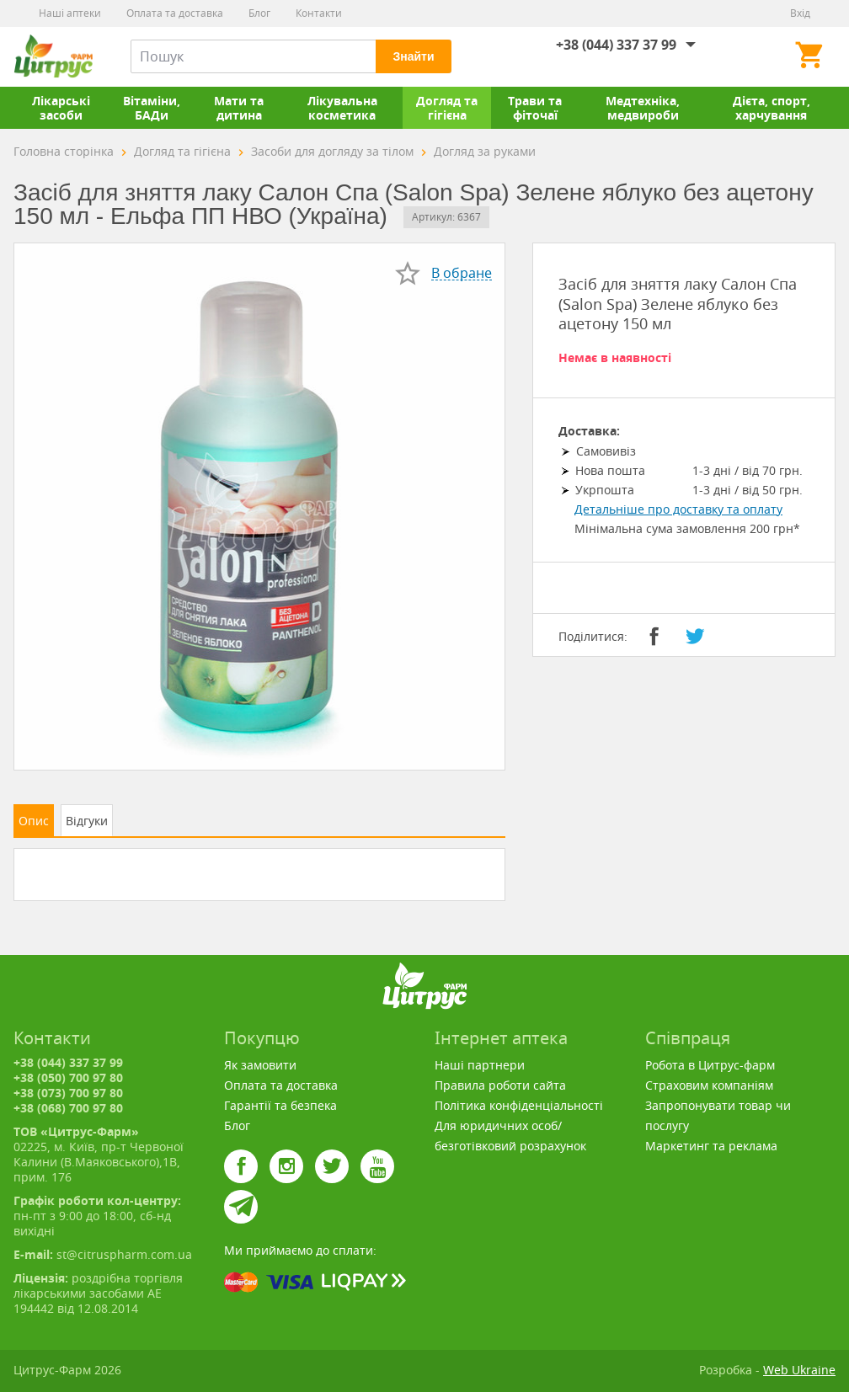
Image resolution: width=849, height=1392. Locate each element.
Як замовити (260, 1065)
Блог (259, 13)
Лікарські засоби (61, 108)
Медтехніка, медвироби (643, 108)
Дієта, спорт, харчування (771, 108)
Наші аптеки (70, 13)
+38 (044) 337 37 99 (616, 44)
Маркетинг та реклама (711, 1146)
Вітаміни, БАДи (151, 108)
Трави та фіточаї (535, 108)
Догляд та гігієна (447, 108)
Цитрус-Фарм (53, 56)
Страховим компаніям (709, 1085)
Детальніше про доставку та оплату (678, 509)
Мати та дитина (239, 108)
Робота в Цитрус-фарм (710, 1065)
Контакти (319, 13)
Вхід (800, 13)
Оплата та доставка (174, 13)
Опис (34, 821)
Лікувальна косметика (342, 108)
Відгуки (87, 821)
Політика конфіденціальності (519, 1105)
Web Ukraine (799, 1370)
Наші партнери (480, 1065)
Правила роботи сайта (500, 1085)
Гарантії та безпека (280, 1105)
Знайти (413, 56)
